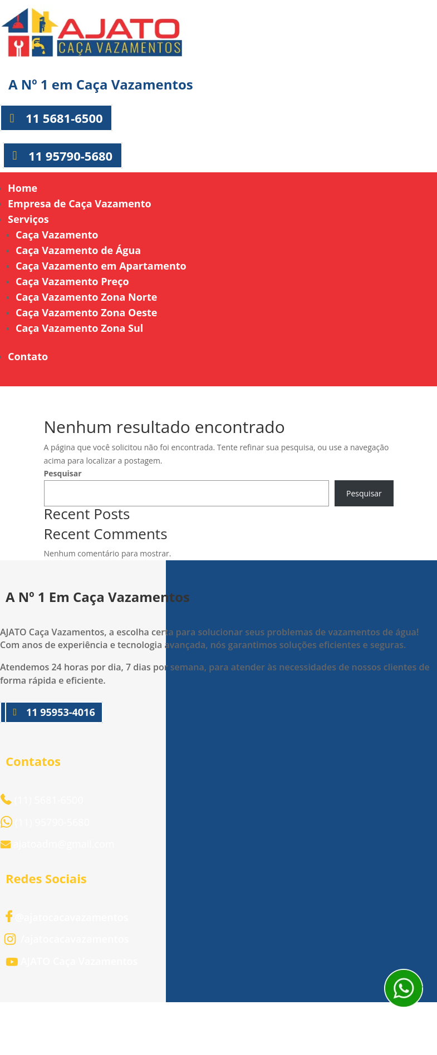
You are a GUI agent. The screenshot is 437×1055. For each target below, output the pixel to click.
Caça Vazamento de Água (78, 250)
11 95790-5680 (70, 155)
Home (22, 188)
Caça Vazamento (57, 234)
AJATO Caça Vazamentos (72, 961)
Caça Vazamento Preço (72, 281)
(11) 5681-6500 (42, 800)
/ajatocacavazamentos (67, 938)
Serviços (28, 219)
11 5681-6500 (64, 118)
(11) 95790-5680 (52, 822)
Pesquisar (63, 473)
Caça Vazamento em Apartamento (101, 265)
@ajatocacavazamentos (67, 917)
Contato (28, 356)
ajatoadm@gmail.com (64, 843)
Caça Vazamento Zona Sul (79, 328)
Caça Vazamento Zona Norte (87, 296)
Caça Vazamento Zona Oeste (86, 312)
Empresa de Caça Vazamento (79, 203)
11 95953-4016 (60, 712)
